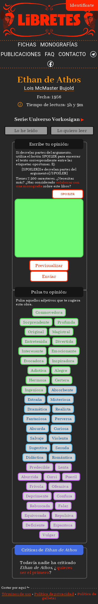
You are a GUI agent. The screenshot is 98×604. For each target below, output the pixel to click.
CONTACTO (72, 54)
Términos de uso (16, 594)
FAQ (49, 54)
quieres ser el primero (46, 570)
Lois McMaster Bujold (49, 88)
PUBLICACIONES (21, 54)
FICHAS (27, 45)
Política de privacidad (54, 594)
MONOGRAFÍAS (59, 45)
